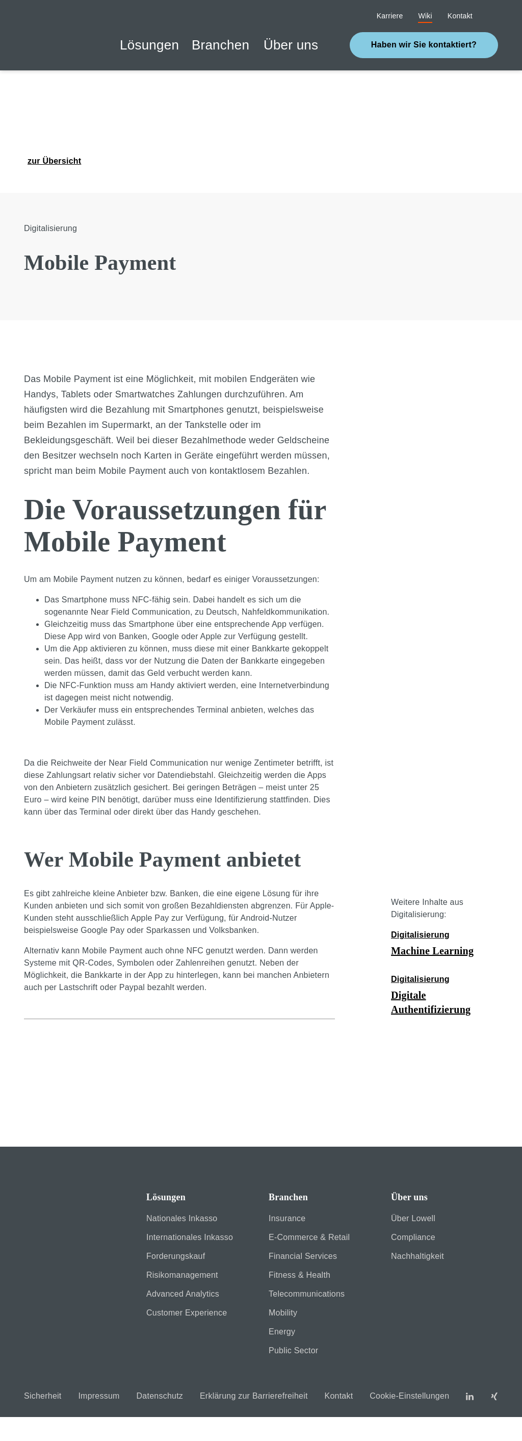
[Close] (152, 1383)
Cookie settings (378, 1383)
